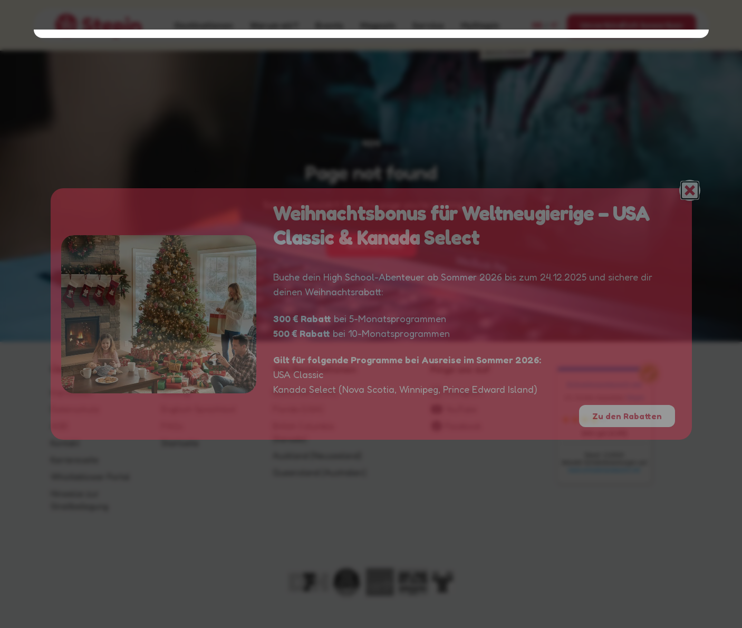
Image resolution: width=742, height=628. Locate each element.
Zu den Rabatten (627, 416)
